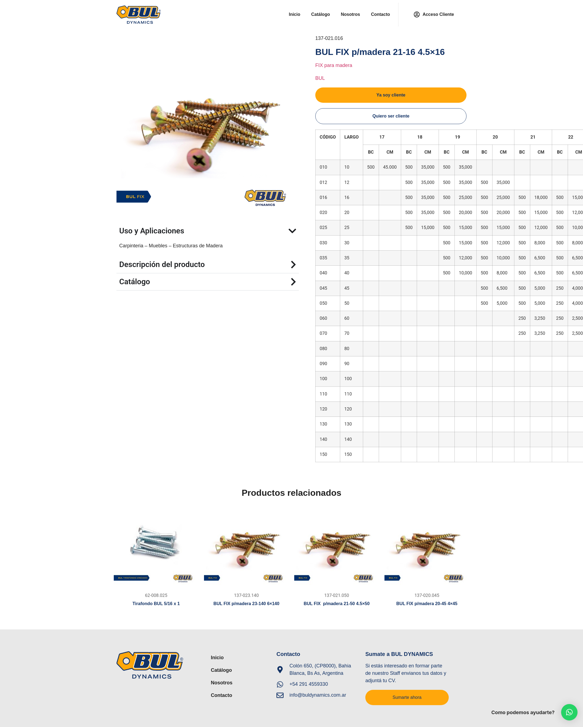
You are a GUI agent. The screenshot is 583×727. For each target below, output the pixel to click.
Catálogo (320, 14)
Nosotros (350, 14)
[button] (569, 712)
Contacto (380, 14)
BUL (320, 78)
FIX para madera (333, 65)
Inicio (294, 14)
